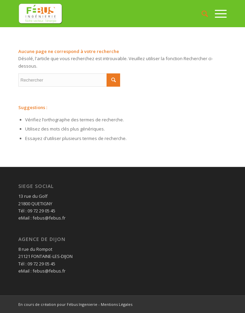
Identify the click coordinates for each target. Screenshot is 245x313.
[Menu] (217, 13)
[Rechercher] (201, 13)
